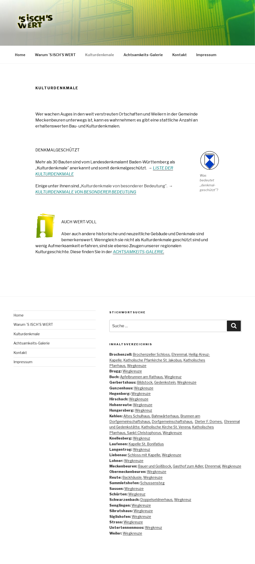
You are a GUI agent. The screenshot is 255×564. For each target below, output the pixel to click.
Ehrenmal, (179, 354)
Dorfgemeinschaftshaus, (172, 421)
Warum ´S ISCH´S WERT (55, 55)
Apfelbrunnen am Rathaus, (142, 377)
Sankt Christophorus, (144, 433)
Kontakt (179, 55)
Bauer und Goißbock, (155, 466)
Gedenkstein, (165, 382)
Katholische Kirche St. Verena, (166, 427)
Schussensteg (152, 483)
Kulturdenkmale (99, 55)
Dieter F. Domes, (209, 421)
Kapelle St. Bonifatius (146, 444)
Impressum (206, 55)
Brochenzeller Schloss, (152, 354)
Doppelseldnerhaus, (156, 499)
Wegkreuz (173, 377)
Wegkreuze (136, 365)
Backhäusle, (132, 477)
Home (20, 55)
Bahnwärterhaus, (165, 416)
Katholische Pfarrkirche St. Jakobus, (153, 360)
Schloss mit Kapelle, (144, 455)
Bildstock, (145, 382)
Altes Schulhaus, (137, 416)
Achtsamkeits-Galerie (143, 55)
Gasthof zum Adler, (188, 466)
